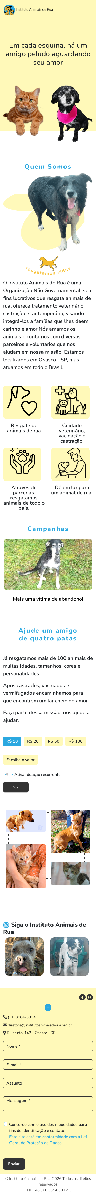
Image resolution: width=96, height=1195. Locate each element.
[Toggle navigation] (88, 8)
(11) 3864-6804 (22, 1017)
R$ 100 (76, 741)
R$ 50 (53, 741)
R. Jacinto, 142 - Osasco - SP (31, 1032)
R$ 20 (33, 741)
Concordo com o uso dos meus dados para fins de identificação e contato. (48, 1134)
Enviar (14, 1164)
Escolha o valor (20, 760)
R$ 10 (12, 741)
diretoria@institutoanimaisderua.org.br (39, 1025)
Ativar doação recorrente (37, 775)
